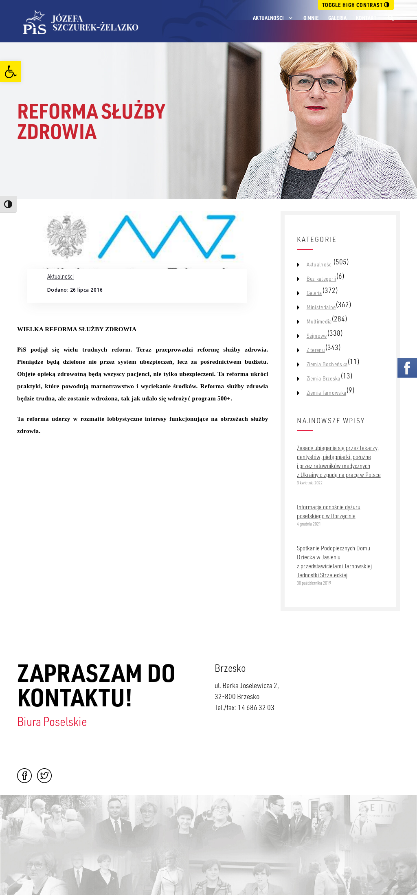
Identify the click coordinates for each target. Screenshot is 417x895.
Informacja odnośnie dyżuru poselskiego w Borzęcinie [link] (328, 511)
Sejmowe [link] (317, 335)
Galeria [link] (337, 17)
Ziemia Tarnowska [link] (326, 392)
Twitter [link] (44, 775)
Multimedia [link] (319, 321)
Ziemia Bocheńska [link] (327, 364)
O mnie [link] (311, 17)
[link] (10, 71)
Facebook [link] (24, 775)
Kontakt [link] (366, 17)
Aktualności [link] (268, 17)
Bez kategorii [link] (321, 278)
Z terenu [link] (316, 350)
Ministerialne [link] (321, 307)
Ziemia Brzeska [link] (323, 378)
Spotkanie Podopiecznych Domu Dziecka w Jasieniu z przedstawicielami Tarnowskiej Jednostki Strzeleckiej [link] (334, 561)
